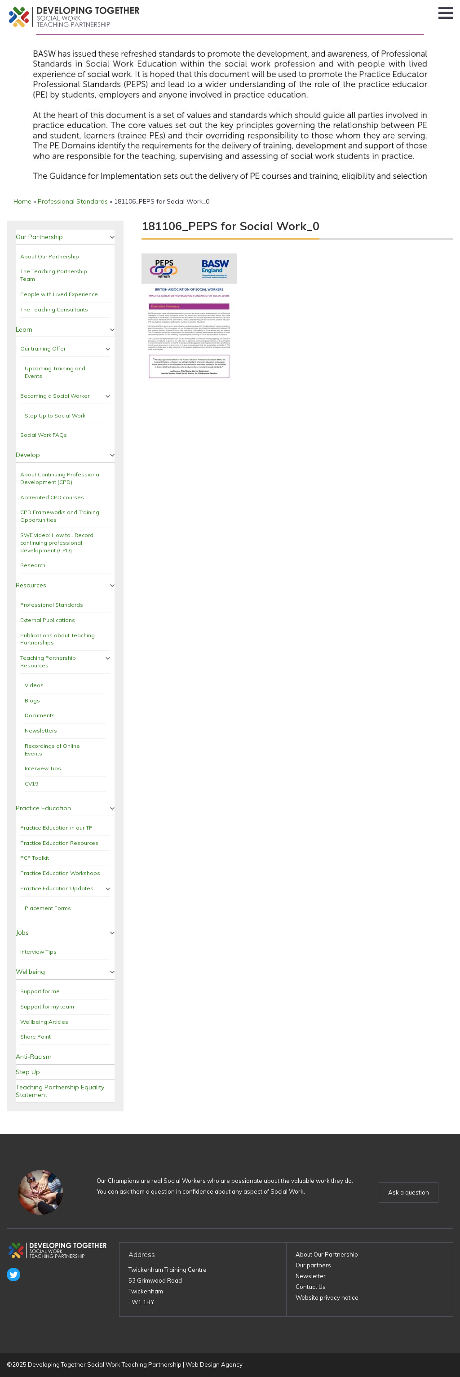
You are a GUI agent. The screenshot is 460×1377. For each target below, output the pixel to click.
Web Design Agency (214, 1364)
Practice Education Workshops (60, 873)
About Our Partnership (49, 256)
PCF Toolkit (34, 857)
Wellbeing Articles (44, 1021)
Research (32, 565)
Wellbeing (30, 972)
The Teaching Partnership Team (53, 275)
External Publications (47, 620)
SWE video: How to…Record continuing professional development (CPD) (56, 543)
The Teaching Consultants (54, 309)
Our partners (313, 1265)
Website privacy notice (327, 1297)
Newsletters (41, 730)
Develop (28, 455)
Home (22, 201)
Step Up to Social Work (55, 415)
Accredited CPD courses (52, 497)
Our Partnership (39, 237)
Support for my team (47, 1006)
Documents (40, 715)
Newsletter (311, 1275)
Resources (31, 585)
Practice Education (43, 808)
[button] (446, 12)
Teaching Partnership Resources (48, 661)
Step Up (28, 1072)
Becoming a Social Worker (54, 395)
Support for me (40, 991)
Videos (34, 685)
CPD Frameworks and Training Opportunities (59, 516)
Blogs (32, 700)
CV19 (31, 783)
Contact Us (311, 1286)
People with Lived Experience (59, 294)
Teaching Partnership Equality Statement (60, 1091)
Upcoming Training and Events (55, 372)
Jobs (22, 932)
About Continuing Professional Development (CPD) (60, 478)
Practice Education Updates (56, 888)
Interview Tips (43, 768)
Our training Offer (43, 348)
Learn (24, 329)
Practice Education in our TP (56, 827)
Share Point (35, 1036)
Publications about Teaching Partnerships (57, 639)
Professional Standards (73, 201)
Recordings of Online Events (52, 749)
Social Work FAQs (43, 434)
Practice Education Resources (59, 843)
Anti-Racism (34, 1057)
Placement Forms (48, 908)
